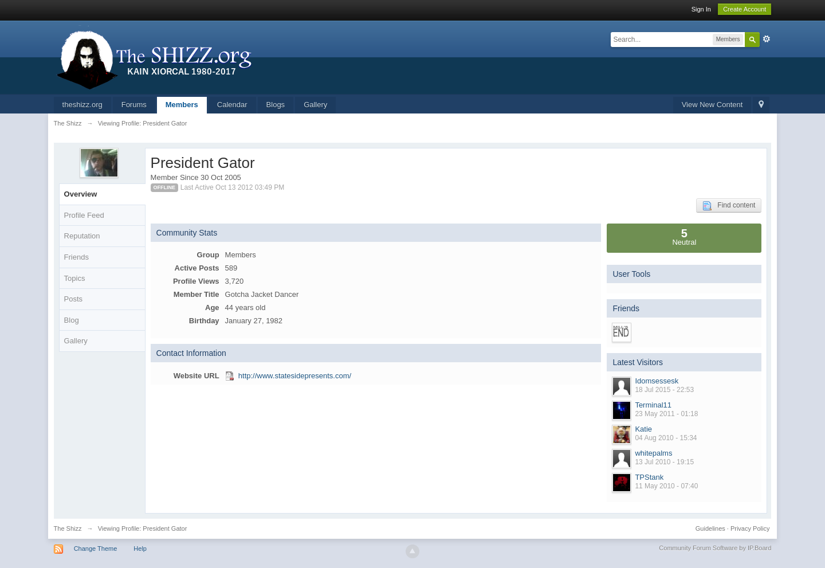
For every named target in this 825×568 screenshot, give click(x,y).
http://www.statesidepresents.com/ (294, 375)
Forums (134, 104)
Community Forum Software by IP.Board (715, 548)
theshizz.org (82, 104)
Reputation (82, 236)
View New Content (712, 104)
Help (140, 548)
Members (182, 104)
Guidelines (710, 528)
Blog (71, 320)
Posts (73, 299)
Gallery (315, 104)
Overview (80, 194)
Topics (74, 278)
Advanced (766, 39)
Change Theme (95, 548)
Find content (728, 205)
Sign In (701, 9)
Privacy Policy (749, 528)
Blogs (275, 104)
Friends (76, 257)
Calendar (232, 104)
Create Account (744, 9)
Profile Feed (84, 215)
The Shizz (68, 528)
